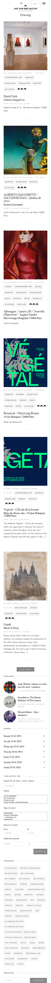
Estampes (20, 394)
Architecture (21, 608)
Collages (19, 889)
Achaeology (25, 813)
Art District (24, 879)
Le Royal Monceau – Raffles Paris (20, 932)
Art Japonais (11, 884)
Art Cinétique (27, 873)
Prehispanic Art (25, 817)
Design (38, 286)
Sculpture (9, 89)
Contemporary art (13, 77)
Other (41, 943)
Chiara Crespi (25, 800)
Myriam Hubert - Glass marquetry (28, 713)
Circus (8, 889)
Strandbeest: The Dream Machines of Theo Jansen (29, 699)
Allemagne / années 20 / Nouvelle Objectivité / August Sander (24, 312)
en (35, 4)
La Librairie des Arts (14, 921)
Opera (32, 943)
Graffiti (19, 905)
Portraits (37, 298)
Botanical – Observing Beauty (21, 413)
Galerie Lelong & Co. (14, 99)
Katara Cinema (22, 916)
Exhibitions (10, 83)
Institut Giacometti (13, 204)
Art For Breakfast (25, 796)
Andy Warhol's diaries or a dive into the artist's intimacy (32, 685)
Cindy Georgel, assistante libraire (25, 802)
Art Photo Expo (25, 798)
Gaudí (7, 624)
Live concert (11, 943)
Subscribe (38, 980)
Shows (34, 959)
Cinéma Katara (37, 884)
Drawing (29, 77)
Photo (27, 298)
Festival (8, 905)
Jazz (37, 911)
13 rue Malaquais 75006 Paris (19, 416)
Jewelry (23, 400)
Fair (32, 900)
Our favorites (11, 948)
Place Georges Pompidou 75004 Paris (23, 318)
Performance (39, 948)
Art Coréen (10, 879)
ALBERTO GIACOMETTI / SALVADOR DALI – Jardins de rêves (22, 198)
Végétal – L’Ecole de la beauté (21, 509)
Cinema (8, 286)
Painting (37, 83)
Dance (8, 895)
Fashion (41, 900)
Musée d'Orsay (11, 628)
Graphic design (34, 905)
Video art (21, 304)
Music (7, 298)
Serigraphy (23, 959)
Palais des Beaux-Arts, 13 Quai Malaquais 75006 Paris (24, 514)
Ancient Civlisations (25, 815)
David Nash (10, 96)
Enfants (40, 895)
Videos (20, 964)
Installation (24, 83)
